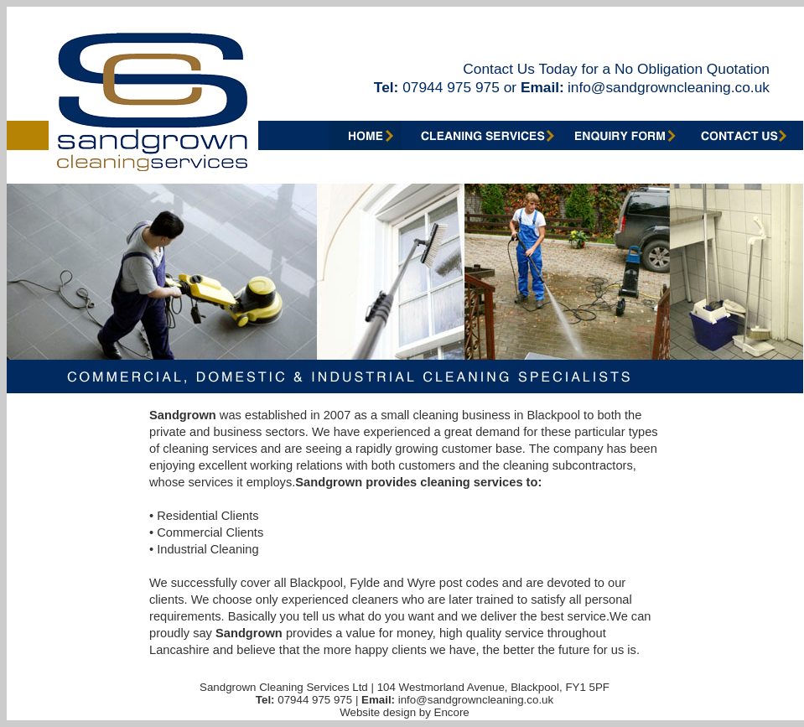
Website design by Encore (404, 712)
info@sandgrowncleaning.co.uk (669, 87)
